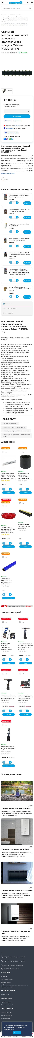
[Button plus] (17, 202)
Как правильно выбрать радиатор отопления (17, 890)
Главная (3, 14)
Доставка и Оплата (7, 979)
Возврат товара (6, 982)
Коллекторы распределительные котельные (15, 18)
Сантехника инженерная (15, 14)
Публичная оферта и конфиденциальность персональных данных (14, 986)
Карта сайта (5, 994)
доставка (17, 126)
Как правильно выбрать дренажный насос (16, 808)
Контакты (4, 976)
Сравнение (18, 121)
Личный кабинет (6, 1012)
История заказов (6, 1015)
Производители (6, 1002)
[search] (30, 8)
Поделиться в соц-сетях (12, 136)
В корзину (17, 116)
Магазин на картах (11, 133)
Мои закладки (5, 1018)
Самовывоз (9, 128)
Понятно (17, 1033)
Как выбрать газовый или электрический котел (16, 932)
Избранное (8, 121)
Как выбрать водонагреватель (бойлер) (15, 849)
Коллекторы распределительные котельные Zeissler (16, 435)
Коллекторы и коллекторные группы (13, 16)
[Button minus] (10, 202)
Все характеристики (8, 173)
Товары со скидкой (7, 1005)
